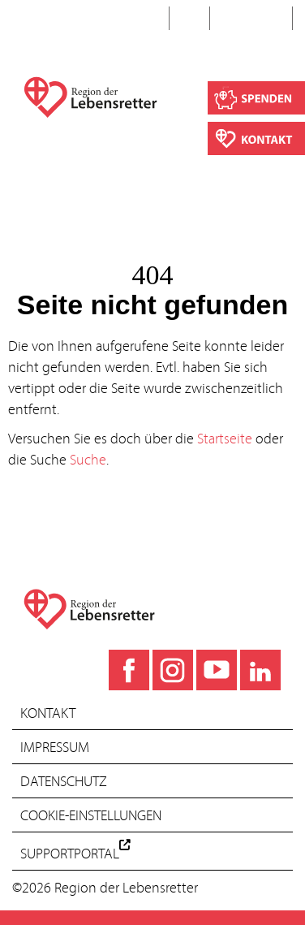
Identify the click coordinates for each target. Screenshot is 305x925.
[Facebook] (129, 670)
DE (148, 18)
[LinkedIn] (260, 670)
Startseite (224, 439)
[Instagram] (172, 670)
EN (189, 18)
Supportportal (75, 855)
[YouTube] (216, 670)
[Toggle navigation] (27, 21)
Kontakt (47, 714)
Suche (253, 18)
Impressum (54, 748)
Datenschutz (63, 782)
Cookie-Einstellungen (90, 816)
